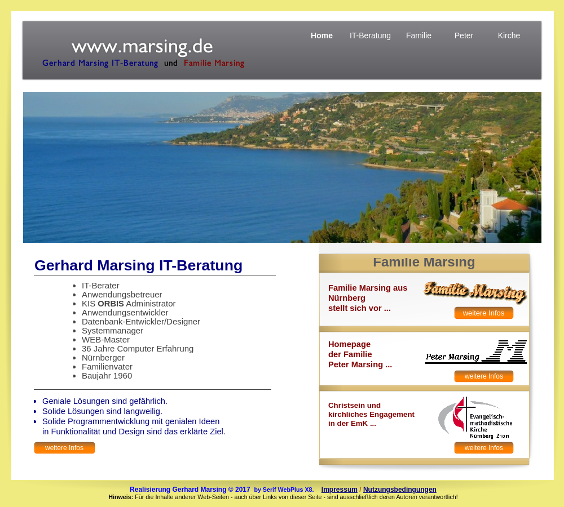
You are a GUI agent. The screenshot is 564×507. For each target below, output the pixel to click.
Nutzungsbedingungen (400, 489)
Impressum (339, 489)
